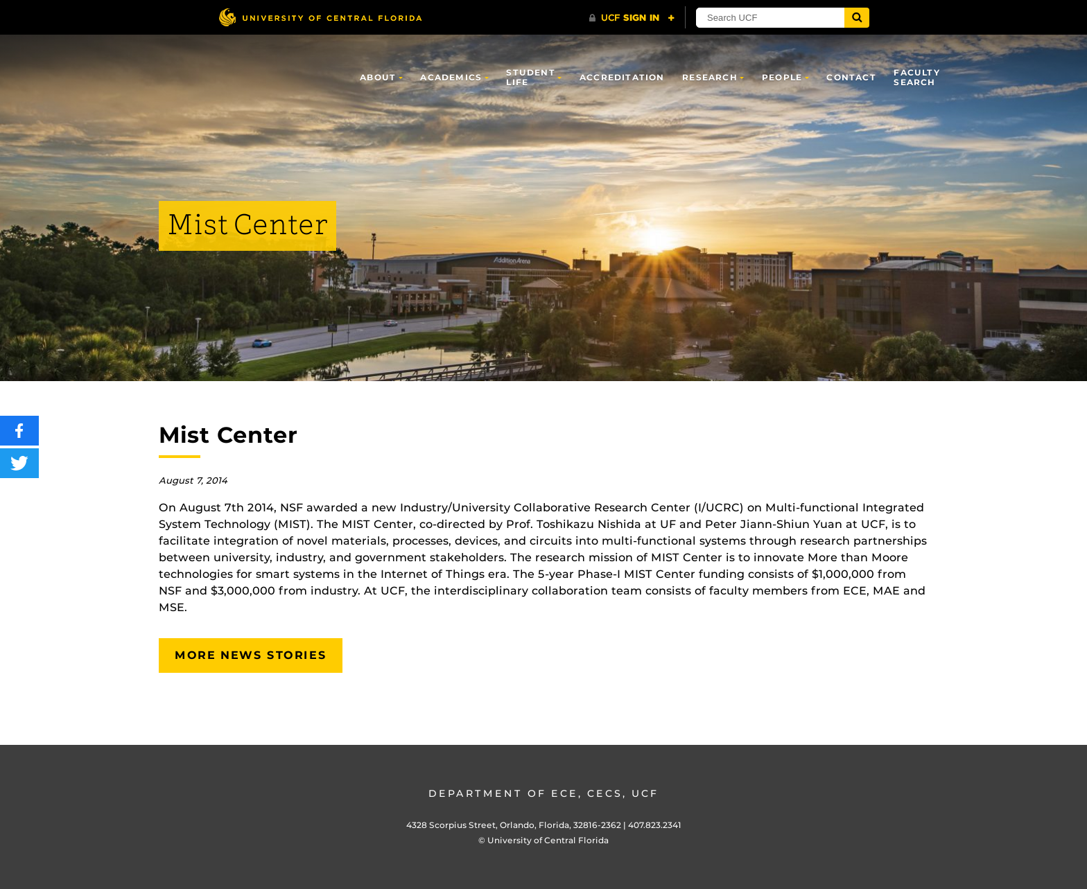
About (378, 77)
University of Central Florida (548, 840)
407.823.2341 (654, 825)
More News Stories (251, 655)
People (782, 77)
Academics (451, 77)
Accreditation (622, 77)
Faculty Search (916, 77)
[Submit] (856, 18)
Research (710, 77)
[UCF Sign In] (632, 18)
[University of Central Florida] (320, 17)
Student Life (530, 77)
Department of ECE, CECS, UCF (543, 793)
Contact (851, 77)
